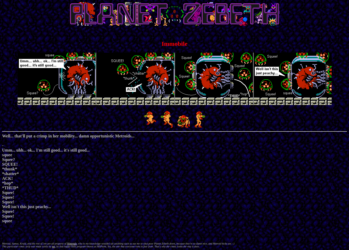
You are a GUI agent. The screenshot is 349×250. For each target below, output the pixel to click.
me (53, 246)
